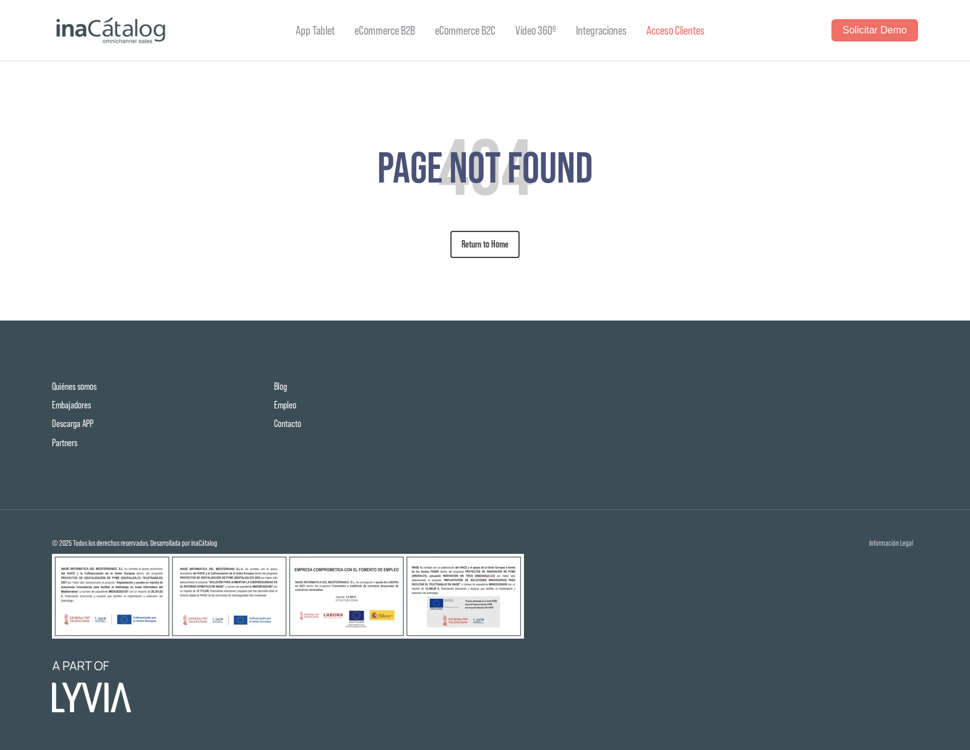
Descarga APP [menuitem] (72, 423)
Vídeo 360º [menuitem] (535, 30)
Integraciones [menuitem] (601, 30)
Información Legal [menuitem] (891, 544)
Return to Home (485, 244)
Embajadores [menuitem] (71, 405)
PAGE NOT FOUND (485, 167)
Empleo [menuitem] (285, 405)
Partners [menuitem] (64, 443)
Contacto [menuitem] (287, 423)
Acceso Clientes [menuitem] (675, 30)
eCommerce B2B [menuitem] (384, 30)
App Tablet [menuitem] (315, 30)
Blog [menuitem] (280, 386)
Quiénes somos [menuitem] (74, 386)
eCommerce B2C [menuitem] (465, 30)
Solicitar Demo (875, 30)
